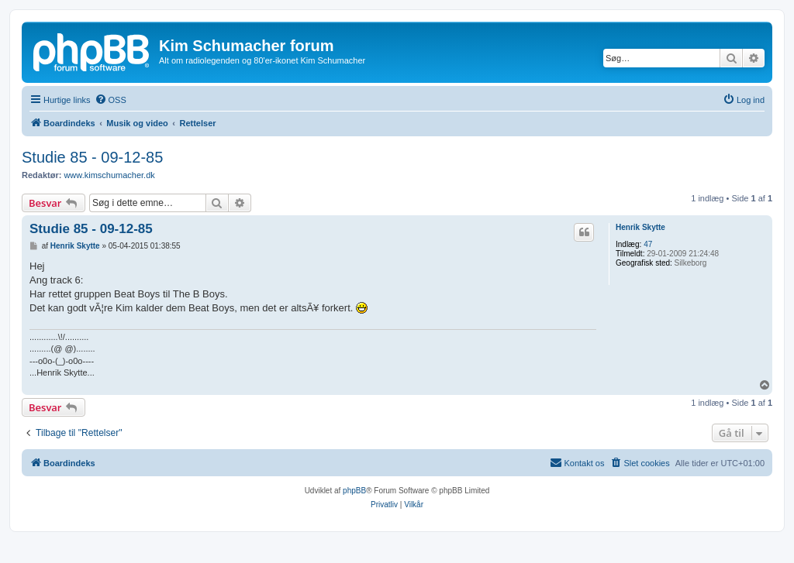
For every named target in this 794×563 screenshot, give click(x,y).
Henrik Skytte (640, 227)
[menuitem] (110, 100)
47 (648, 244)
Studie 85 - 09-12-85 (92, 157)
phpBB (354, 490)
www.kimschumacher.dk (109, 175)
